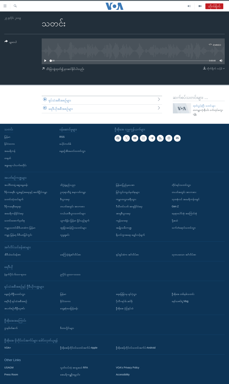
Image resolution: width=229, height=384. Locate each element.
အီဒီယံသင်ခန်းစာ (12, 254)
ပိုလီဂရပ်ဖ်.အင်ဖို (124, 301)
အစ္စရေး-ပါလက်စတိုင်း (15, 165)
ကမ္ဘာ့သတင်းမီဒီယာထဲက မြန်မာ (19, 227)
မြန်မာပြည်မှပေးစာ (125, 185)
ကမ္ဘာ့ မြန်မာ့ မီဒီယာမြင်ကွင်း (18, 234)
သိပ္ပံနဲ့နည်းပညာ (67, 185)
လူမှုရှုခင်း (64, 234)
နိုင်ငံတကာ (9, 143)
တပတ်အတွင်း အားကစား (72, 206)
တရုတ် (7, 158)
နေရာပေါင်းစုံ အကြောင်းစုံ (184, 213)
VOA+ (7, 347)
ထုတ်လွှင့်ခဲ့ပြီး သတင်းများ (204, 105)
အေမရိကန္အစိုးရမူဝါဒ (70, 374)
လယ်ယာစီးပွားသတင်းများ (73, 213)
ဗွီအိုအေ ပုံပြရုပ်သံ (124, 308)
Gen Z (175, 206)
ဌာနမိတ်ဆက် (11, 328)
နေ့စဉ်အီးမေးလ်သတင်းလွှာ (72, 151)
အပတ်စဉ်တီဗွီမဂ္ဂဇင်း (14, 308)
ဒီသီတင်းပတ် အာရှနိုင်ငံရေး (129, 206)
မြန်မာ (7, 136)
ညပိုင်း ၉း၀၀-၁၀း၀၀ (70, 274)
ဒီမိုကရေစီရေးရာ (12, 206)
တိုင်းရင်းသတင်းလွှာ (181, 185)
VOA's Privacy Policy (127, 367)
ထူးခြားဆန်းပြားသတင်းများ (73, 227)
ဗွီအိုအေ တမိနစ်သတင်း (183, 294)
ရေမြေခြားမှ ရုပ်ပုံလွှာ (126, 294)
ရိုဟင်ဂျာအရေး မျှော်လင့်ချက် (130, 234)
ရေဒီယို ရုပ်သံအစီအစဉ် (15, 301)
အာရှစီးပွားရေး (123, 213)
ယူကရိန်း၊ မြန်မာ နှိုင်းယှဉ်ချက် (74, 220)
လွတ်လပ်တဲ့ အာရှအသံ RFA (74, 367)
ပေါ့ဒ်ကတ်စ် (65, 143)
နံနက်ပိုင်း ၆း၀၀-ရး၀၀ (15, 274)
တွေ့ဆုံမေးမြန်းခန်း (69, 308)
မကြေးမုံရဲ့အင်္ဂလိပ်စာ (70, 254)
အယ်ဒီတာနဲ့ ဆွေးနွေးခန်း (16, 185)
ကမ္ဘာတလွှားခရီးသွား (126, 199)
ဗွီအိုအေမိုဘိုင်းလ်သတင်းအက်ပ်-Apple (78, 347)
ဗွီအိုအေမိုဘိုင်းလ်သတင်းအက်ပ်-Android (135, 347)
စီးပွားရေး (65, 199)
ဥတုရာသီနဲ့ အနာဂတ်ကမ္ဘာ (73, 192)
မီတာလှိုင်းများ (67, 328)
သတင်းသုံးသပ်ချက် (13, 199)
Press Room (11, 374)
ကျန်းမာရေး (122, 220)
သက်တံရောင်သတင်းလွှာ (184, 227)
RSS (62, 136)
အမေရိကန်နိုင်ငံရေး (13, 213)
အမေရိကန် (9, 151)
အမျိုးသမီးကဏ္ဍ (124, 227)
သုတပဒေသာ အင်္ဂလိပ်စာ (184, 254)
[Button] (10, 42)
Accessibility (123, 374)
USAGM (8, 367)
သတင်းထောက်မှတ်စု (14, 220)
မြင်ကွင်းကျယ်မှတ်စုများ (128, 192)
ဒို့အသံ (175, 220)
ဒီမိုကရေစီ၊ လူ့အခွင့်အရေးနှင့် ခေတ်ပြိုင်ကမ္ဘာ (25, 192)
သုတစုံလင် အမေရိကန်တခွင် (185, 199)
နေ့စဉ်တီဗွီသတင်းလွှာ (14, 294)
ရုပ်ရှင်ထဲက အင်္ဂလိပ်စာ (127, 254)
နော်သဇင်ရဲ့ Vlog (180, 301)
